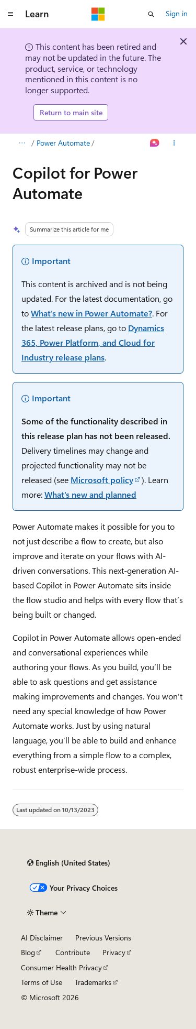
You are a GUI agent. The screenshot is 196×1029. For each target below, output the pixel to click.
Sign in (177, 13)
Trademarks (93, 982)
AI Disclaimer (42, 938)
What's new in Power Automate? (91, 313)
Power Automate (63, 143)
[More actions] (174, 143)
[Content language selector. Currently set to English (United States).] (69, 863)
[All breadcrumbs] (22, 143)
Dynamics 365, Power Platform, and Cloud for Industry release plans (92, 342)
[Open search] (151, 14)
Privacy (113, 952)
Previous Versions (103, 938)
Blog (28, 952)
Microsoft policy (102, 479)
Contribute (72, 952)
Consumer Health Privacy (61, 967)
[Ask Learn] (155, 143)
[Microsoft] (98, 14)
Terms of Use (41, 982)
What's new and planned (90, 494)
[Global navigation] (10, 14)
